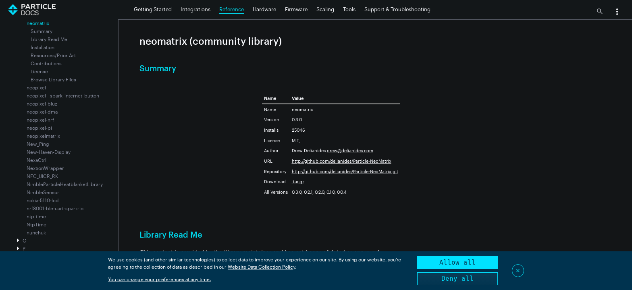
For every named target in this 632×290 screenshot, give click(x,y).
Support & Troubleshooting (397, 9)
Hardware (264, 9)
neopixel (36, 87)
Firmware (296, 9)
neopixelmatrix (43, 136)
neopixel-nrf (40, 119)
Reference (231, 9)
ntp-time (36, 216)
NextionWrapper (45, 168)
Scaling (325, 9)
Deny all (457, 278)
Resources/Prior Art (53, 55)
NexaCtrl (36, 160)
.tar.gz (298, 181)
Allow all (457, 262)
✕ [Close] (518, 270)
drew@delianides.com (350, 150)
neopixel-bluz (42, 103)
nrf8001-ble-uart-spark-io (55, 208)
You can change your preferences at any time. (159, 279)
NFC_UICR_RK (42, 176)
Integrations (195, 9)
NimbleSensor (43, 192)
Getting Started (153, 9)
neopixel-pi (39, 127)
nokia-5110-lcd (43, 200)
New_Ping (38, 144)
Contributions (46, 63)
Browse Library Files (53, 79)
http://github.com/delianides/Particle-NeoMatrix (341, 161)
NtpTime (36, 224)
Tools (349, 9)
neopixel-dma (42, 111)
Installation (42, 47)
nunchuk (36, 232)
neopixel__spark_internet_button (63, 95)
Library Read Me (49, 39)
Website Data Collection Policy (261, 266)
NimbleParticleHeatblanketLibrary (65, 184)
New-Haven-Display (49, 152)
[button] (617, 12)
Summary (41, 31)
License (39, 71)
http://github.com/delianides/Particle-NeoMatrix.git (345, 171)
